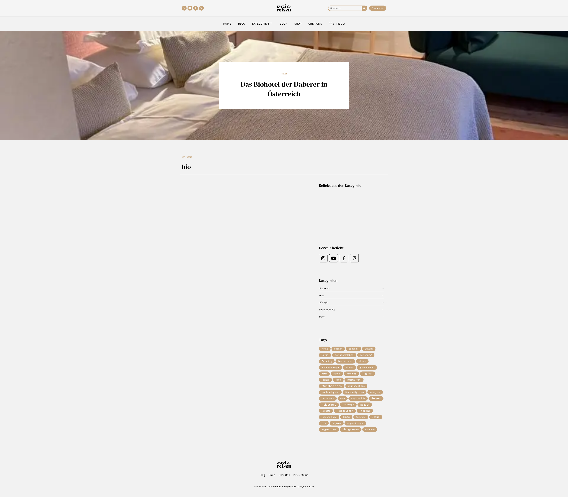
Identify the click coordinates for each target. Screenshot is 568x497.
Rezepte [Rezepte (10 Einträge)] (326, 412)
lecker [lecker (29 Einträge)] (325, 380)
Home (227, 23)
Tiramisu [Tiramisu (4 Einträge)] (360, 418)
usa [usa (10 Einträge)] (324, 425)
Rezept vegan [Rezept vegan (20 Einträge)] (345, 412)
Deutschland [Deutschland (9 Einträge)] (345, 361)
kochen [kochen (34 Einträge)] (367, 374)
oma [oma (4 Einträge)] (342, 399)
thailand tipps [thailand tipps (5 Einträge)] (329, 418)
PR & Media (337, 23)
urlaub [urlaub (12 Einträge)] (375, 418)
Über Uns (315, 23)
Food (322, 295)
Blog (241, 23)
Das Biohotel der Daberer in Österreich (284, 89)
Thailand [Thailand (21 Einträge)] (365, 412)
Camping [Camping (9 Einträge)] (327, 361)
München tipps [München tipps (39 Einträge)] (332, 387)
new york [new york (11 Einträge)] (375, 393)
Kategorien (262, 23)
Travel (284, 74)
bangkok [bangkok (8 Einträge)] (353, 348)
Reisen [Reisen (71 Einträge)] (376, 399)
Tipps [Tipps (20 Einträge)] (346, 418)
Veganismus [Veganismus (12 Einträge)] (329, 431)
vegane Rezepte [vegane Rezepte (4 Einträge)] (355, 425)
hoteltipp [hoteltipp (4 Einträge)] (351, 374)
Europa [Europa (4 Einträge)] (349, 367)
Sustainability (327, 309)
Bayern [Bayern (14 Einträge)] (369, 348)
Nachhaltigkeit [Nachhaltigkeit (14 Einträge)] (330, 393)
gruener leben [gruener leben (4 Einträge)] (367, 367)
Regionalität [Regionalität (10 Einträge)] (358, 399)
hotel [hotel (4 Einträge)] (324, 374)
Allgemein (325, 288)
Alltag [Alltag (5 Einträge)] (325, 348)
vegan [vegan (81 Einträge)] (336, 425)
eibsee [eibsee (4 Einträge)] (362, 361)
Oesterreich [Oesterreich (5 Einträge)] (328, 399)
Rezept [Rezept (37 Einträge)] (364, 406)
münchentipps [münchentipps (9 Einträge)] (356, 387)
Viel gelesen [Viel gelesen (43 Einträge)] (351, 431)
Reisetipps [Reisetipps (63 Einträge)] (329, 406)
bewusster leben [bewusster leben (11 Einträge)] (344, 355)
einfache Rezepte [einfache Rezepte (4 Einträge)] (330, 367)
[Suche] (364, 8)
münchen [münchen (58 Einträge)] (354, 380)
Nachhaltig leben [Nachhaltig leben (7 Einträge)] (354, 393)
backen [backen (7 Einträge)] (338, 348)
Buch (283, 23)
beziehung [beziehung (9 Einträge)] (366, 355)
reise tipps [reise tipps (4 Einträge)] (348, 406)
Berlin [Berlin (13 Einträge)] (325, 355)
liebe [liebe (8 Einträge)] (338, 380)
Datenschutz (274, 486)
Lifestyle (324, 302)
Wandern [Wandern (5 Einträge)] (370, 431)
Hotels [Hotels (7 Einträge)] (336, 374)
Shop (297, 23)
